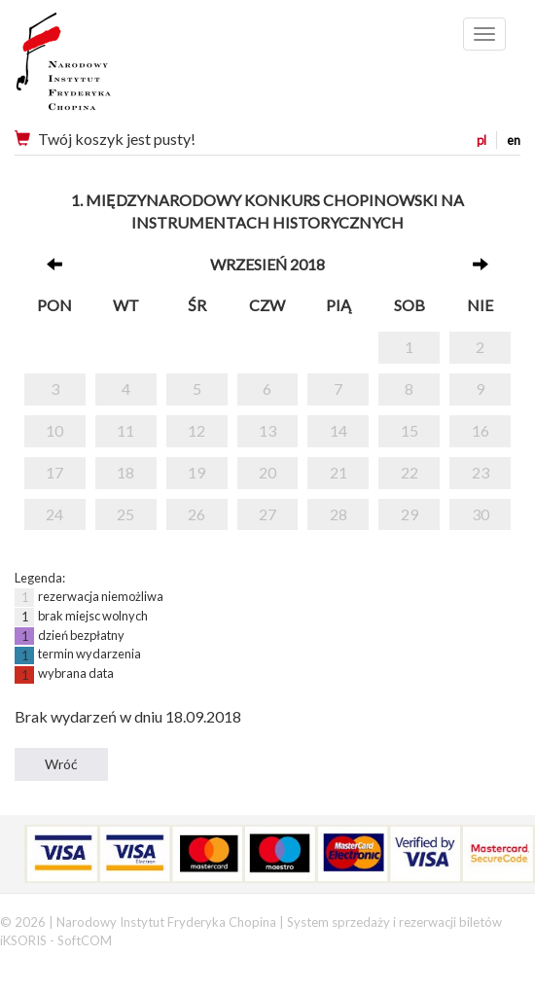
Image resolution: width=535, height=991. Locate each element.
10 (54, 430)
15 (409, 430)
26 (196, 514)
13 (267, 430)
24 (54, 514)
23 (480, 472)
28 (338, 514)
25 (125, 514)
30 (480, 514)
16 (480, 430)
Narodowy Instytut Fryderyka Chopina (100, 68)
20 (267, 472)
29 (409, 514)
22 (409, 472)
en (513, 140)
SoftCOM (84, 940)
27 (267, 514)
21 (338, 472)
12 (196, 430)
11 (125, 430)
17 (54, 472)
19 (196, 472)
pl (481, 140)
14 (338, 430)
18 (125, 472)
